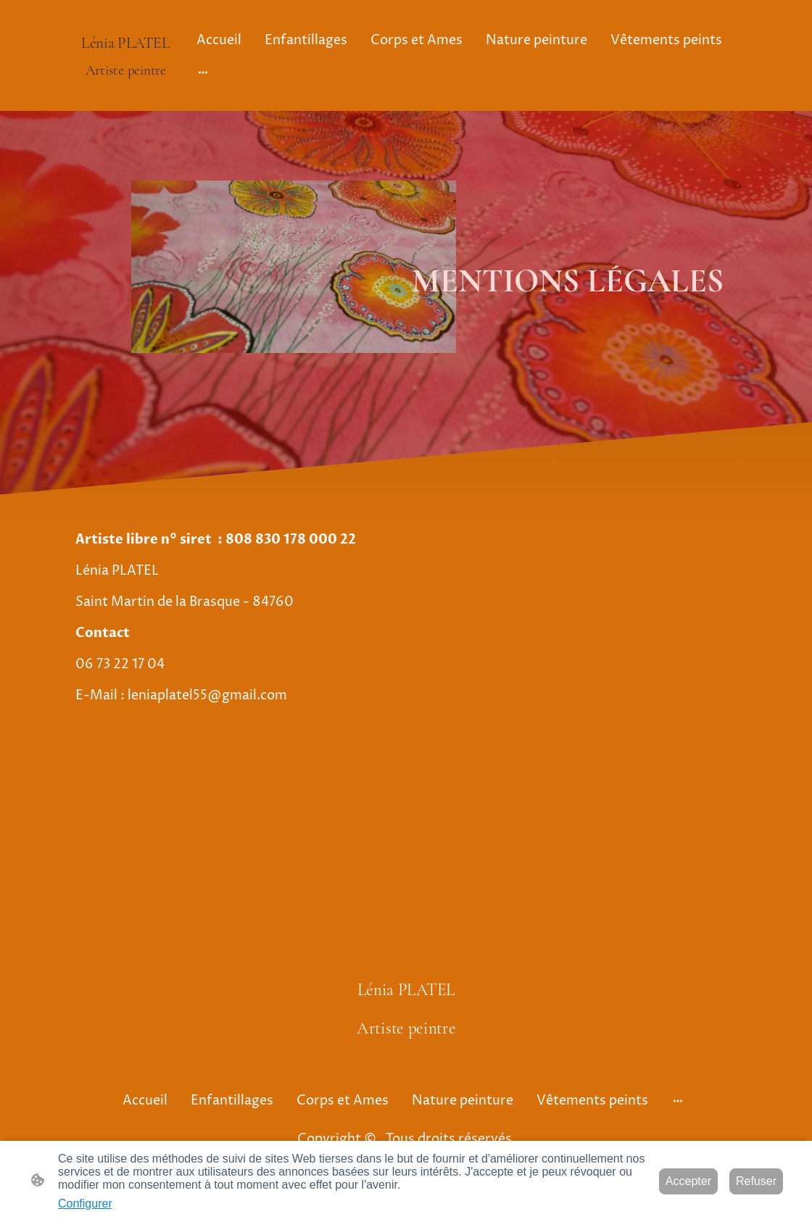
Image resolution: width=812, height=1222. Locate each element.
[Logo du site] (125, 93)
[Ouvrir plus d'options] (203, 71)
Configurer (85, 1203)
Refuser (756, 1181)
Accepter (688, 1181)
